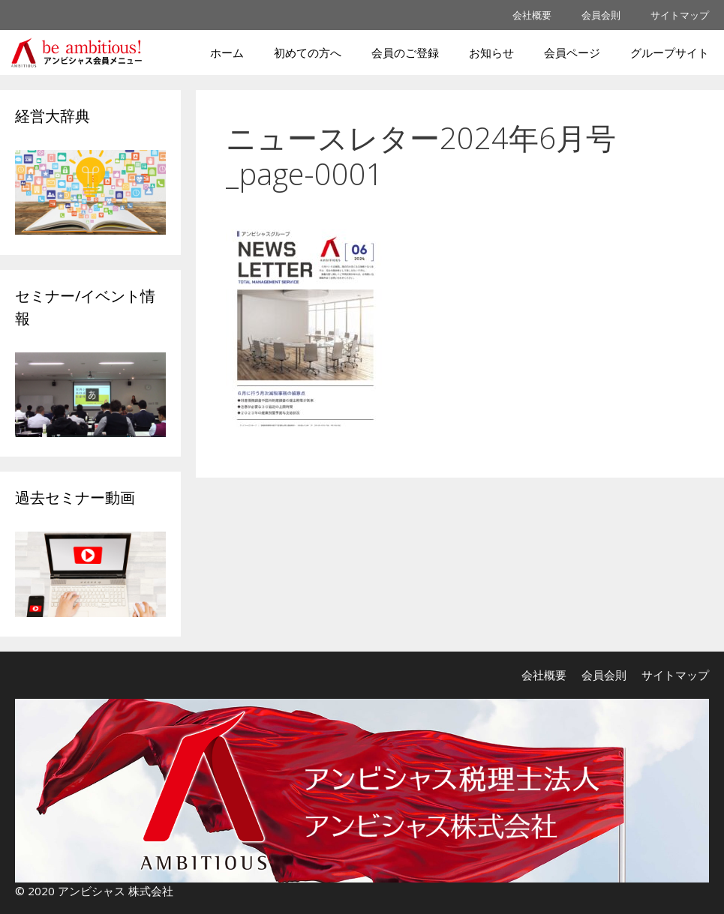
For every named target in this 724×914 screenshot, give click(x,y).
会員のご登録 (405, 52)
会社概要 (531, 15)
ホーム (227, 52)
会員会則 (600, 15)
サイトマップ (679, 15)
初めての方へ (307, 52)
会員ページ (572, 52)
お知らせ (491, 52)
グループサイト (669, 52)
